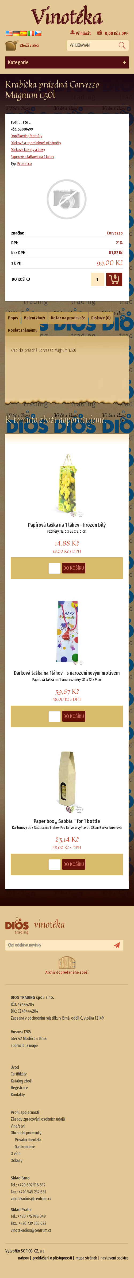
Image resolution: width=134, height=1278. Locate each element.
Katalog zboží (21, 1081)
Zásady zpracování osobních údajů (38, 1119)
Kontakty (18, 1094)
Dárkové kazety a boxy (28, 149)
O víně (15, 1153)
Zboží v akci (22, 45)
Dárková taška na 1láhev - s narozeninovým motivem (67, 673)
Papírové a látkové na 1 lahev (32, 156)
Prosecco (24, 163)
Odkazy (16, 1160)
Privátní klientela (28, 1139)
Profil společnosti (25, 1112)
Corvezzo (115, 233)
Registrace (19, 1087)
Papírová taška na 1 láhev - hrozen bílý (67, 525)
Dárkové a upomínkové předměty (36, 142)
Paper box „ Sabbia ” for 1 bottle (67, 821)
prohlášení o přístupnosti (52, 1258)
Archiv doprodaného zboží (67, 965)
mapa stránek (86, 1258)
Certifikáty (19, 1074)
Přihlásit (83, 33)
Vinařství (18, 1126)
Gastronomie (25, 1146)
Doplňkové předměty (26, 135)
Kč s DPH (117, 33)
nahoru (23, 1258)
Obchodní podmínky (26, 1132)
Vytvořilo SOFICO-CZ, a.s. (25, 1251)
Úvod (15, 1067)
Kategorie (67, 62)
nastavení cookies (115, 1258)
